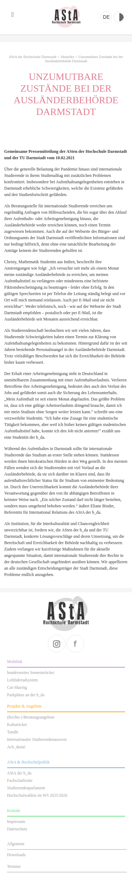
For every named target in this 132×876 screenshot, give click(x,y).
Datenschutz (17, 829)
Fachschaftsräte (19, 780)
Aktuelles (67, 57)
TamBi (12, 732)
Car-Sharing (17, 687)
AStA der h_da (19, 773)
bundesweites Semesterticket (30, 672)
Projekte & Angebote (24, 706)
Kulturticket (17, 724)
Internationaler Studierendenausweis (37, 739)
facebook (75, 643)
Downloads (16, 855)
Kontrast (119, 17)
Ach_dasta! (16, 747)
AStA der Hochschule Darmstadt (66, 17)
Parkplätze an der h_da (25, 695)
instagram (56, 643)
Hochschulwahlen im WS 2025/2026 (37, 795)
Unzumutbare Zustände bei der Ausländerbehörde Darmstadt (84, 59)
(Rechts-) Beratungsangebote (31, 717)
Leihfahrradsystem (22, 680)
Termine (14, 866)
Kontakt (13, 810)
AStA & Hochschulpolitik (28, 762)
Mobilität (14, 661)
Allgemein (15, 844)
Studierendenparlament (26, 788)
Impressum (16, 821)
